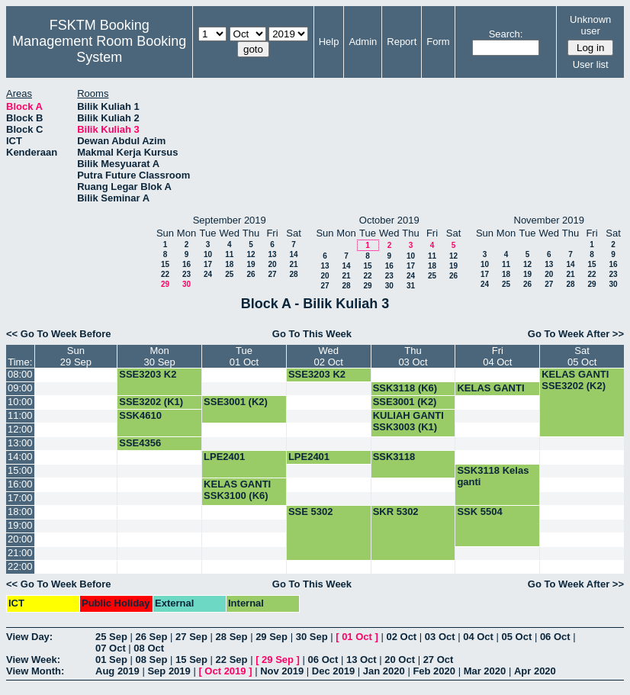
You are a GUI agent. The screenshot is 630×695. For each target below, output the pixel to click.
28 (293, 274)
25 (229, 274)
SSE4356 (140, 443)
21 (293, 264)
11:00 (20, 415)
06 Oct (555, 636)
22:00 (20, 566)
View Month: (35, 671)
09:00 (20, 388)
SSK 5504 (479, 511)
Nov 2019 (282, 671)
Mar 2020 (485, 671)
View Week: (33, 659)
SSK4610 (140, 415)
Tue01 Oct (244, 356)
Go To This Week (312, 333)
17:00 (20, 498)
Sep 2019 (168, 671)
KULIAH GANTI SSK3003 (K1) (408, 421)
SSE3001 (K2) (236, 401)
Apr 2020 (535, 671)
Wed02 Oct (328, 356)
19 (250, 264)
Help (329, 41)
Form (437, 41)
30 (186, 284)
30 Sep (312, 636)
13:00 (20, 443)
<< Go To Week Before (58, 333)
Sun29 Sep (76, 356)
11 (229, 254)
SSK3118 (394, 456)
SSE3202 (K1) (151, 401)
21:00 (20, 552)
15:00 (20, 470)
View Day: (29, 636)
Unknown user (590, 25)
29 (165, 284)
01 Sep (111, 659)
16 (186, 264)
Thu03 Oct (412, 356)
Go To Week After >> (576, 333)
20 (272, 264)
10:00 (20, 401)
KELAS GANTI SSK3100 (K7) (490, 393)
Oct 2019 (225, 671)
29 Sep (272, 636)
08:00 (20, 374)
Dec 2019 (333, 671)
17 (208, 264)
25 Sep (111, 636)
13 (272, 254)
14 (293, 254)
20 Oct (399, 659)
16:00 (20, 484)
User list (591, 64)
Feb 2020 (434, 671)
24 (208, 274)
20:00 (20, 539)
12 (250, 254)
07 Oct (110, 648)
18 (229, 264)
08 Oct (148, 648)
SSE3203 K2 (147, 374)
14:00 (20, 456)
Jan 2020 (384, 671)
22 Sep (232, 659)
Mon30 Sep (159, 356)
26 (250, 274)
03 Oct (440, 636)
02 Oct (401, 636)
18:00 (20, 511)
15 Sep (191, 659)
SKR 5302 (396, 511)
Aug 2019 (117, 671)
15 (165, 264)
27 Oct (438, 659)
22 (165, 274)
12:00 (20, 429)
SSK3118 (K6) (405, 388)
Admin (363, 41)
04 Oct (478, 636)
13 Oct (361, 659)
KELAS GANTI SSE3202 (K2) (575, 379)
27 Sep (191, 636)
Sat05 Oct (581, 356)
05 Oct (517, 636)
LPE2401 (224, 456)
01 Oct (357, 636)
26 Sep (152, 636)
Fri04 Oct (497, 356)
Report (401, 41)
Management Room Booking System (99, 49)
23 (186, 274)
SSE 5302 (310, 511)
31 (411, 286)
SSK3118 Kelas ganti (493, 476)
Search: (506, 34)
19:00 (20, 525)
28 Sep (232, 636)
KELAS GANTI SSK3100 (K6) (237, 489)
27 (272, 274)
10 (208, 254)
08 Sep (152, 659)
